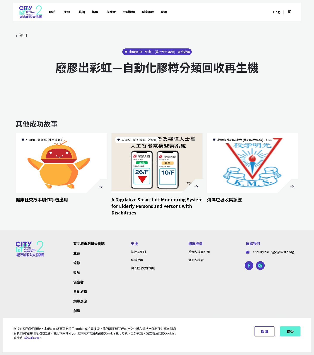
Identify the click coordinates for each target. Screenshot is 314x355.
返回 (21, 35)
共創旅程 (129, 12)
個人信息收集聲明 (143, 268)
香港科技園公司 (199, 252)
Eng (276, 11)
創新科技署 (196, 260)
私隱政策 (137, 260)
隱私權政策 (31, 338)
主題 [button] (67, 12)
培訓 (82, 12)
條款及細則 (138, 252)
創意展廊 (148, 12)
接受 (290, 331)
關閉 (264, 331)
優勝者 (111, 12)
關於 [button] (52, 12)
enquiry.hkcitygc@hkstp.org (270, 252)
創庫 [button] (164, 12)
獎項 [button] (95, 12)
